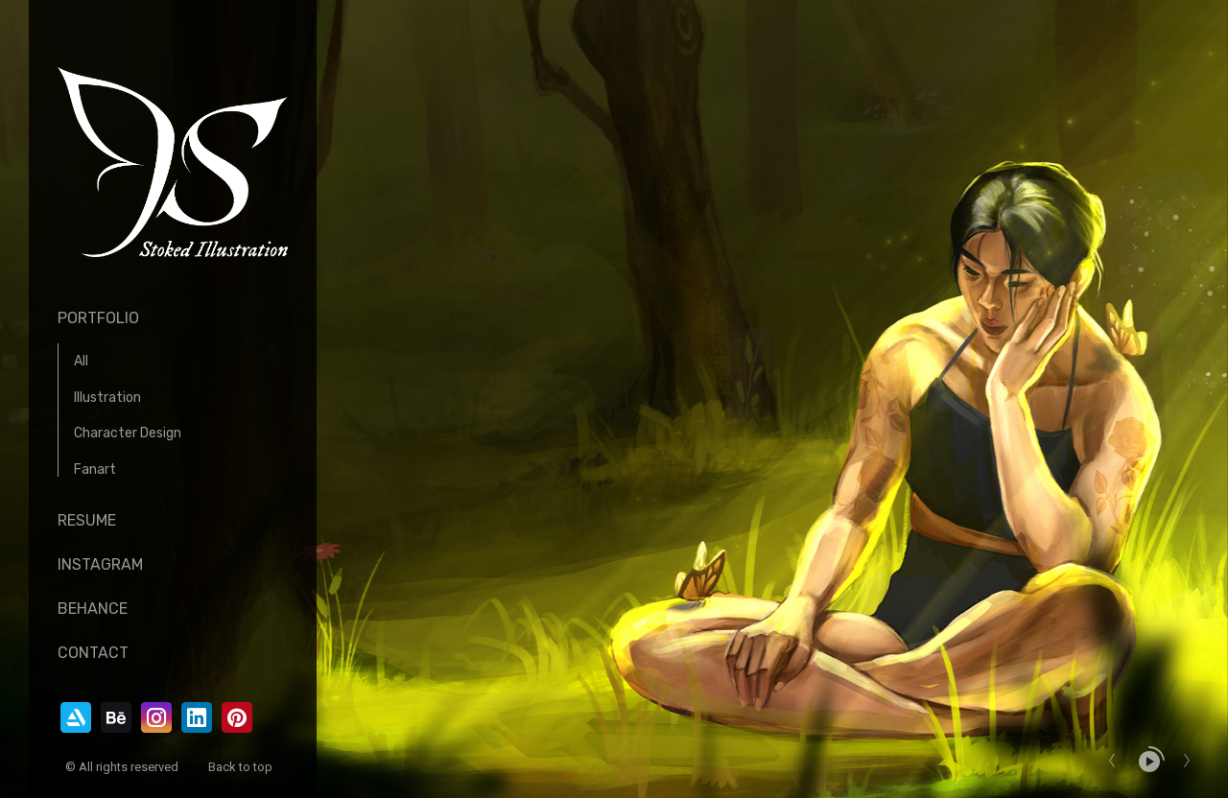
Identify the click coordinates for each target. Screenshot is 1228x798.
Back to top (241, 767)
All (81, 361)
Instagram (100, 564)
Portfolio (98, 318)
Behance (93, 608)
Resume (87, 520)
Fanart (95, 469)
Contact (93, 653)
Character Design (127, 433)
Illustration (107, 397)
